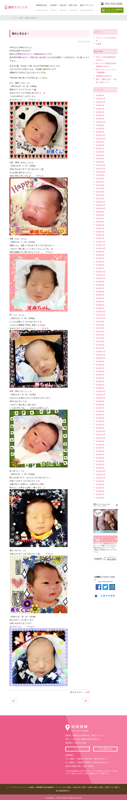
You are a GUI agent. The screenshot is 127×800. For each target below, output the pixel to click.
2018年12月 (101, 272)
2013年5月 (100, 494)
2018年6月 (100, 292)
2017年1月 (100, 348)
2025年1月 (100, 115)
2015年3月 (100, 421)
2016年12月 (101, 351)
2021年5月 (100, 188)
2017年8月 (100, 325)
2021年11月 (101, 169)
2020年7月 (100, 218)
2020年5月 (100, 225)
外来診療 (53, 5)
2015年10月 (101, 398)
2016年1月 (100, 388)
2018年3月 (100, 302)
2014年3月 (100, 461)
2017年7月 (100, 328)
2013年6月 (100, 491)
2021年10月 (101, 172)
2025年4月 (100, 105)
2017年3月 (100, 341)
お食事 (22, 18)
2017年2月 (100, 345)
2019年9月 (100, 252)
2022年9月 (100, 142)
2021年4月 (100, 192)
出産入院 (63, 5)
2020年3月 (100, 232)
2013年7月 (100, 488)
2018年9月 (100, 282)
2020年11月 (101, 205)
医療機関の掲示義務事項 (45, 787)
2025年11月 (101, 99)
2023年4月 (100, 129)
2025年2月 (100, 112)
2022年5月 (100, 152)
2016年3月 (100, 381)
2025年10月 (101, 102)
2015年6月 (100, 411)
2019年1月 (100, 268)
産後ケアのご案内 (111, 787)
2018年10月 (101, 278)
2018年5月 (100, 295)
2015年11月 (101, 395)
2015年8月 (100, 405)
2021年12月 (101, 165)
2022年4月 (100, 155)
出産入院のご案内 (79, 787)
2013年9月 (100, 481)
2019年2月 (100, 265)
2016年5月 (100, 375)
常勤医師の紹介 (41, 5)
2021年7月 (100, 182)
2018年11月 (101, 275)
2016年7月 (100, 368)
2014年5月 (100, 455)
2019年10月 (101, 248)
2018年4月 (100, 298)
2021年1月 (100, 198)
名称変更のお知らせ (104, 76)
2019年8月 (100, 255)
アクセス (77, 749)
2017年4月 (100, 338)
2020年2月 (100, 235)
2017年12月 (101, 311)
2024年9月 (100, 119)
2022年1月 (100, 162)
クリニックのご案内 (63, 787)
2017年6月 (100, 331)
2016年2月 (100, 385)
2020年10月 (101, 208)
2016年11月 (101, 355)
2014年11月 (101, 435)
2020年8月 (100, 215)
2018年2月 (100, 305)
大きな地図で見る (105, 749)
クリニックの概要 (27, 787)
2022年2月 (100, 158)
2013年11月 (101, 475)
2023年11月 (101, 122)
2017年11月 (101, 315)
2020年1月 (100, 238)
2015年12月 (101, 391)
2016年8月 (100, 365)
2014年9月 (100, 441)
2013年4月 (100, 498)
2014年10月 (101, 438)
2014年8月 (100, 445)
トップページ (13, 787)
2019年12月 (101, 242)
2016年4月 (100, 378)
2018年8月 (100, 285)
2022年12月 (101, 135)
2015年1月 (100, 428)
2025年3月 (100, 109)
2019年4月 (100, 262)
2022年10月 (101, 139)
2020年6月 (100, 222)
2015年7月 (100, 408)
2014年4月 (100, 458)
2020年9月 (100, 212)
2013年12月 (101, 471)
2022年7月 (100, 149)
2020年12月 (101, 202)
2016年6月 (100, 371)
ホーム (14, 18)
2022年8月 (100, 145)
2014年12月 (101, 431)
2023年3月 (100, 132)
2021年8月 (100, 178)
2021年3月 (100, 195)
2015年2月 (100, 425)
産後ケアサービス (86, 5)
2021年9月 (100, 175)
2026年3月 (100, 95)
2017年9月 (100, 322)
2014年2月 (100, 464)
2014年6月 (100, 451)
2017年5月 (100, 335)
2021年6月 (100, 185)
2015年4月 (100, 418)
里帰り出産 (73, 5)
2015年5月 (100, 415)
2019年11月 (101, 245)
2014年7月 (100, 448)
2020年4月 (100, 228)
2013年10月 (101, 478)
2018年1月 (100, 308)
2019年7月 (100, 258)
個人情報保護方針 (62, 790)
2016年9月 (100, 361)
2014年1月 (100, 468)
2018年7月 (100, 288)
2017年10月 (101, 318)
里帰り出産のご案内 (95, 787)
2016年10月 (101, 358)
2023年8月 (100, 125)
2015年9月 (100, 401)
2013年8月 (100, 484)
